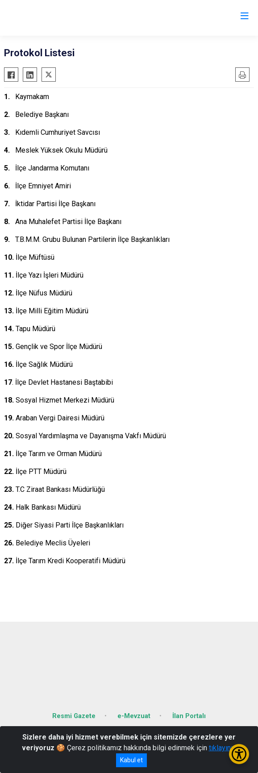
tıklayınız (223, 748)
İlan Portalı (189, 716)
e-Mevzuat (133, 716)
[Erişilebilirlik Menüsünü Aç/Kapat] (239, 754)
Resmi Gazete (74, 716)
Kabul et (131, 760)
